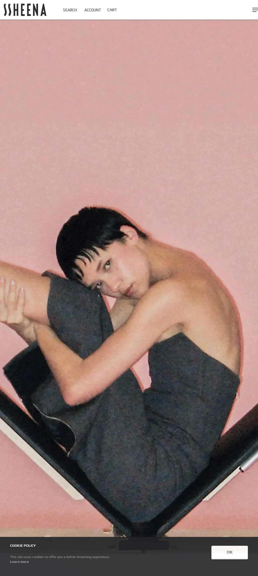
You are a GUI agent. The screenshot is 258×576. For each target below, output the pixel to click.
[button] (255, 9)
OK (230, 552)
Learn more (19, 562)
